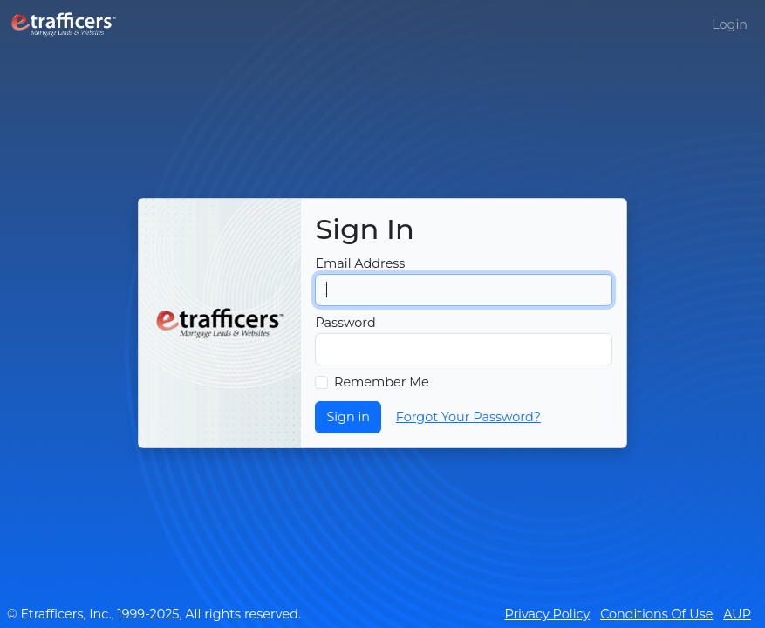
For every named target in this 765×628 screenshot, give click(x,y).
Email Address (360, 263)
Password (345, 323)
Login (730, 24)
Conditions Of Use (656, 614)
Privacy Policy (547, 614)
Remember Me (381, 382)
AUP (737, 614)
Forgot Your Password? (468, 417)
